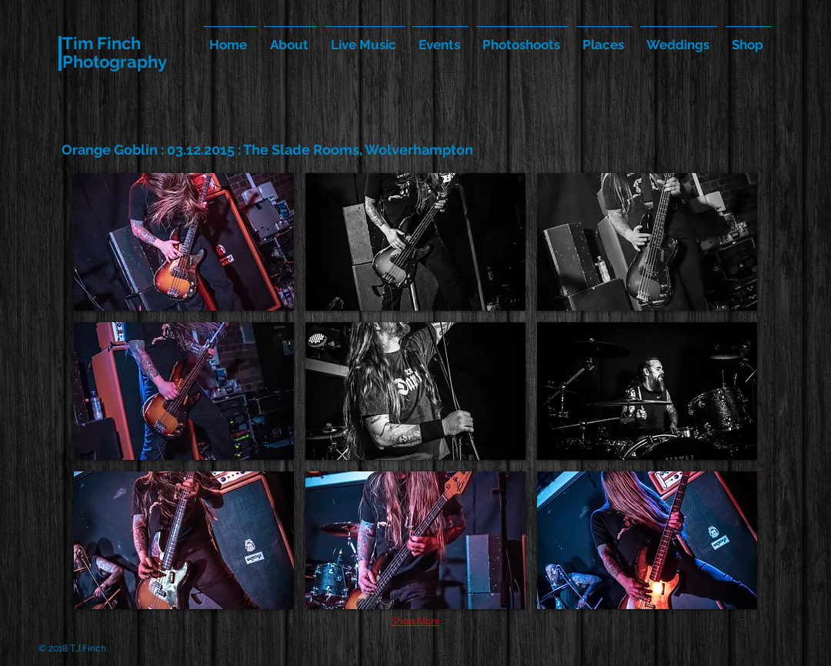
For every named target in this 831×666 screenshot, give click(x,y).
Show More (416, 620)
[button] (184, 242)
